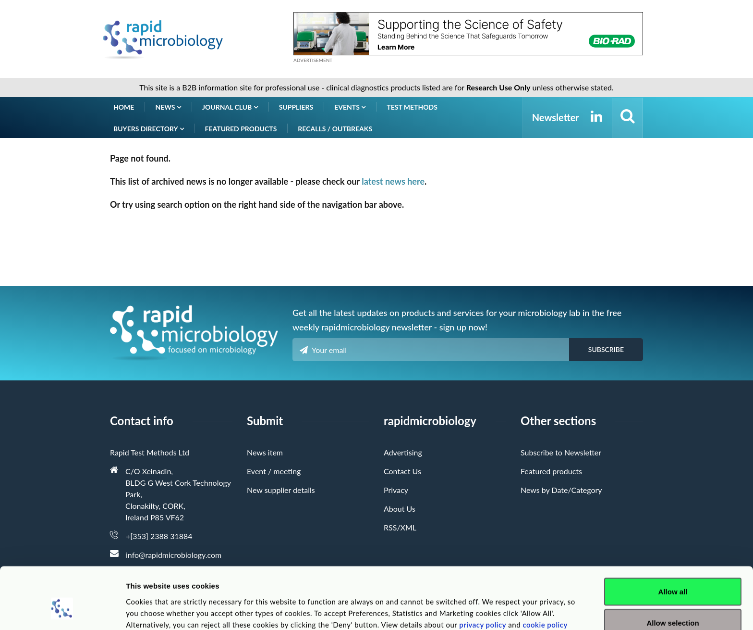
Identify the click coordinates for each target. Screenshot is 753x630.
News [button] (168, 107)
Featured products (241, 129)
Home (123, 107)
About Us (399, 508)
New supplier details (281, 489)
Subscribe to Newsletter (561, 452)
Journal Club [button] (230, 107)
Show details (504, 605)
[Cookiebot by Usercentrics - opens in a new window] (62, 611)
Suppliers (296, 107)
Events (349, 107)
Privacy (396, 489)
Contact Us (402, 471)
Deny (673, 604)
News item (265, 452)
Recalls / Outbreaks (335, 129)
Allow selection (672, 573)
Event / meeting (274, 471)
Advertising (403, 452)
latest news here (393, 181)
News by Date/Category (561, 489)
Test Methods (412, 107)
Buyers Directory (148, 129)
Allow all (673, 541)
